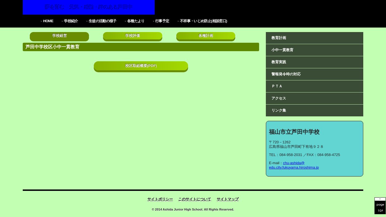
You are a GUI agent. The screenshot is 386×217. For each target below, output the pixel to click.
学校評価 (132, 35)
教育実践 (278, 62)
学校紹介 (71, 21)
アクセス (278, 98)
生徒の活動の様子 (103, 21)
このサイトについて (194, 199)
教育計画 (278, 38)
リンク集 (278, 110)
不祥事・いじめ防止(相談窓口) (203, 21)
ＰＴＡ (276, 86)
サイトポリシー (160, 199)
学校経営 (59, 35)
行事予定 (162, 21)
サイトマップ (228, 199)
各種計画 (205, 35)
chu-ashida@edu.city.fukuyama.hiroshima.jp (294, 165)
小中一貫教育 (282, 50)
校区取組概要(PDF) (141, 66)
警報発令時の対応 (286, 74)
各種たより (136, 21)
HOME (48, 21)
